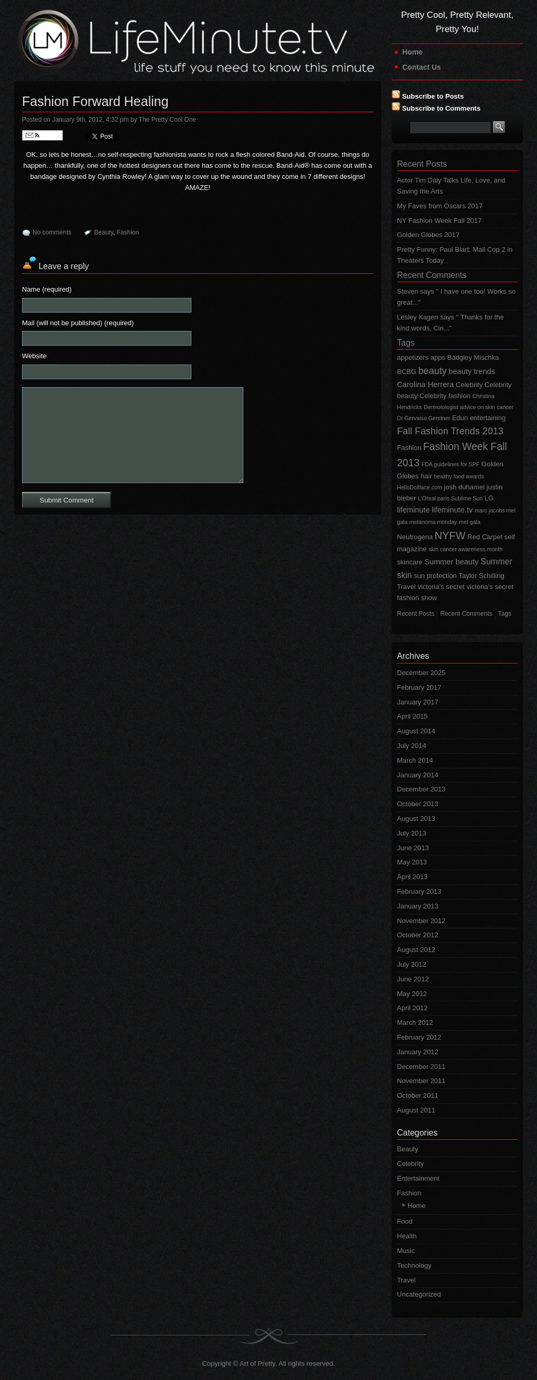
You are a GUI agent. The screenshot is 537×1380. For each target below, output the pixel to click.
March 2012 (415, 1022)
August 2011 (416, 1110)
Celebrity (410, 1164)
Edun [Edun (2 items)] (460, 418)
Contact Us (421, 67)
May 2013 (412, 862)
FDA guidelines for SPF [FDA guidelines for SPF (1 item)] (451, 464)
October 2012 (417, 935)
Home (412, 52)
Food (405, 1221)
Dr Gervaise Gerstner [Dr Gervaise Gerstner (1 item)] (423, 418)
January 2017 (417, 702)
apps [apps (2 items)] (438, 357)
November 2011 (421, 1081)
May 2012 (412, 994)
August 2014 (416, 731)
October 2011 (417, 1095)
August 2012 (416, 950)
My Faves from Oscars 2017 (439, 206)
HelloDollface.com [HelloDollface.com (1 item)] (419, 487)
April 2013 (412, 877)
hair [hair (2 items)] (426, 476)
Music (406, 1251)
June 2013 (413, 848)
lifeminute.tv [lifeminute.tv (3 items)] (452, 510)
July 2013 (411, 833)
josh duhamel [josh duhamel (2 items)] (464, 487)
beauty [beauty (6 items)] (432, 371)
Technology (414, 1265)
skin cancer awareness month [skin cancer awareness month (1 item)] (465, 549)
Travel (406, 1280)
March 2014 (415, 760)
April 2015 (412, 716)
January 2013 (417, 906)
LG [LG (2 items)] (489, 498)
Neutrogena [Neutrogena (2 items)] (415, 537)
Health (407, 1236)
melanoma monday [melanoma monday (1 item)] (433, 522)
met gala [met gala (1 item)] (469, 522)
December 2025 (421, 673)
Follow (42, 135)
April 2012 (412, 1008)
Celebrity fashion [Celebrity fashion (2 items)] (445, 396)
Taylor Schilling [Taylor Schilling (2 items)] (481, 576)
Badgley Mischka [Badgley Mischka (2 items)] (473, 357)
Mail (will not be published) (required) (78, 323)
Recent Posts (422, 163)
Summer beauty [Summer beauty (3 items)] (451, 562)
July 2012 (411, 964)
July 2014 (411, 746)
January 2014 (417, 775)
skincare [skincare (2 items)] (410, 562)
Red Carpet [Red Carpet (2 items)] (484, 537)
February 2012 (419, 1037)
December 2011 (421, 1067)
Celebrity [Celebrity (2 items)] (469, 385)
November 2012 (421, 921)
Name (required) (47, 289)
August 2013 (416, 818)
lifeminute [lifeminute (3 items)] (413, 510)
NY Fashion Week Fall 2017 (439, 220)
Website (34, 356)
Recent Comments (432, 275)
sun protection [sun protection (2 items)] (435, 576)
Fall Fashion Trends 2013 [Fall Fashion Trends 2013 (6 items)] (450, 431)
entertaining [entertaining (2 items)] (488, 418)
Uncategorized (419, 1294)
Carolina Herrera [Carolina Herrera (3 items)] (425, 384)
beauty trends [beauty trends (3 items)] (471, 371)
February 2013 (419, 891)
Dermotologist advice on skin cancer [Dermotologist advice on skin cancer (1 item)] (468, 407)
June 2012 (413, 979)
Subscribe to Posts (433, 96)
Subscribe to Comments (441, 108)
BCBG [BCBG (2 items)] (406, 372)
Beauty (103, 232)
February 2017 (419, 687)
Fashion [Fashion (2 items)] (409, 448)
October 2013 (417, 804)
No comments (52, 232)
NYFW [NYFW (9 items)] (450, 535)
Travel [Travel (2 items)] (406, 587)
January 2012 (417, 1052)
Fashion (128, 232)
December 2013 (421, 789)
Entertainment (418, 1178)
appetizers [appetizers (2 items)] (412, 357)
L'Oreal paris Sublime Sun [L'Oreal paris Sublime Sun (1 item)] (450, 498)
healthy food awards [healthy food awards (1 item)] (459, 476)
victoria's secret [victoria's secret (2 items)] (441, 587)
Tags (406, 342)
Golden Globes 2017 (428, 235)
